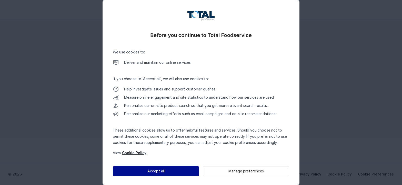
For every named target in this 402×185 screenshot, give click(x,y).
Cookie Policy (134, 153)
